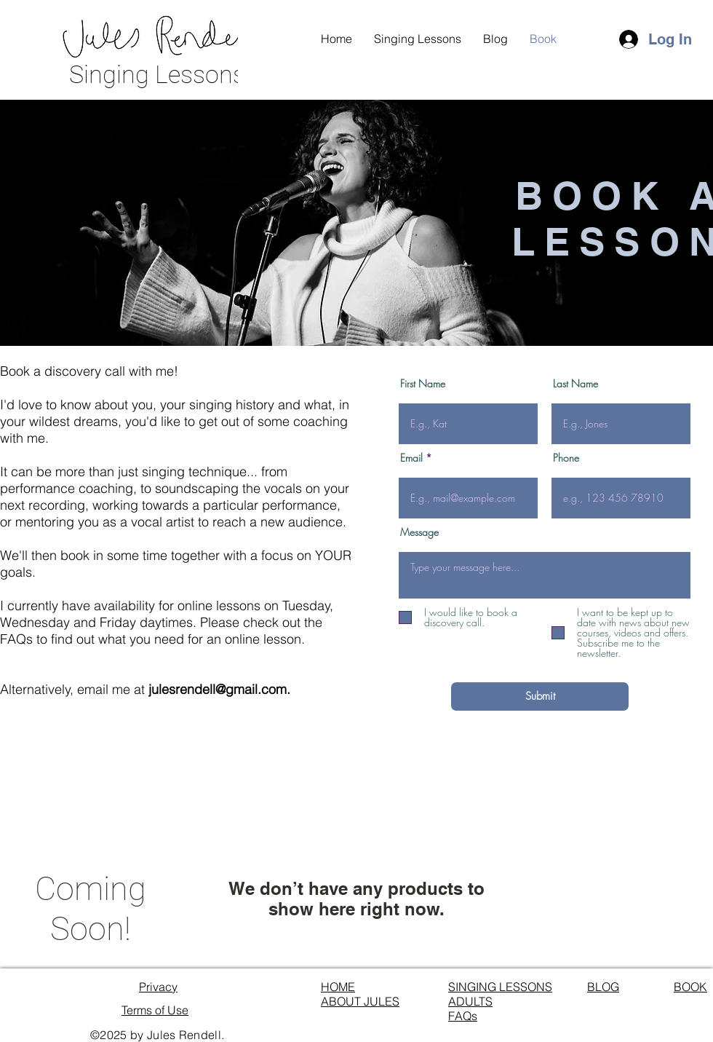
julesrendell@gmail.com (217, 689)
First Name (422, 384)
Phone (566, 458)
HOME (338, 986)
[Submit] (540, 696)
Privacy (158, 986)
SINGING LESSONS (500, 986)
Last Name (575, 384)
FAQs (462, 1016)
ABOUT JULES (360, 1001)
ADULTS (470, 1001)
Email (411, 458)
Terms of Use (155, 1010)
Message (419, 532)
